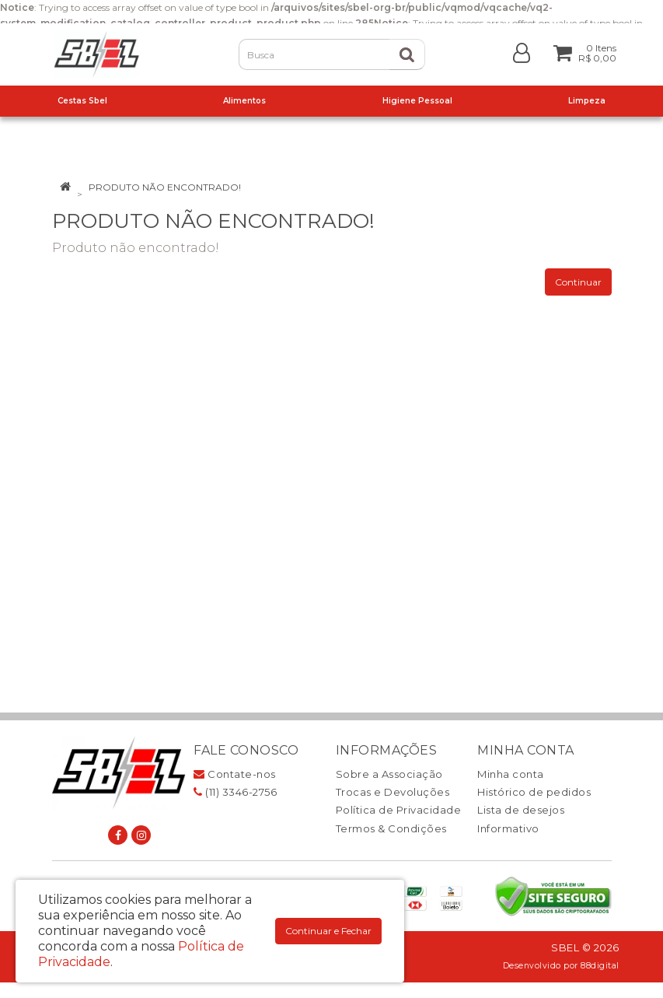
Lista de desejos (520, 810)
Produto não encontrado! (165, 187)
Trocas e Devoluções (393, 792)
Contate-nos (235, 774)
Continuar (578, 282)
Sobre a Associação (389, 774)
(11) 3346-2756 (235, 792)
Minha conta (510, 774)
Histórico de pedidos (534, 792)
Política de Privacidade (399, 810)
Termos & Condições (391, 828)
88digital (600, 966)
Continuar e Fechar (328, 931)
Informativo (508, 828)
